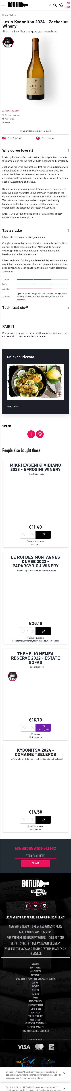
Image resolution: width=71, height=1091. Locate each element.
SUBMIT (35, 863)
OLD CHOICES (35, 971)
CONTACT (35, 982)
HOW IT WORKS (36, 967)
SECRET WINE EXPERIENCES (35, 1023)
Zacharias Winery (10, 111)
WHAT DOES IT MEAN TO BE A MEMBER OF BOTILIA (35, 979)
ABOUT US (36, 964)
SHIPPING (35, 990)
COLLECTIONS (56, 938)
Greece (8, 115)
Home (5, 15)
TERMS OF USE (35, 1009)
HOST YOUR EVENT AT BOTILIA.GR (36, 1031)
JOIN (68, 3)
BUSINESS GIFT (36, 1019)
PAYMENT (35, 986)
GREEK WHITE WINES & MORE (35, 932)
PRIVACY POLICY (35, 1001)
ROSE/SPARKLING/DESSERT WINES (26, 938)
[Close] (64, 1074)
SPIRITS (24, 943)
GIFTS (13, 943)
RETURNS (35, 994)
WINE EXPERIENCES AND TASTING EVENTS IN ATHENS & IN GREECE (35, 951)
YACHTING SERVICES (35, 1027)
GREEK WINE (35, 975)
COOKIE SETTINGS (35, 1016)
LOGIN (68, 7)
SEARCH (55, 5)
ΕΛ (50, 5)
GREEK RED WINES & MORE (47, 926)
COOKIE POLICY (36, 1012)
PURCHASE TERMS (35, 1005)
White (13, 15)
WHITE (6, 122)
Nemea (16, 115)
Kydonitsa (9, 119)
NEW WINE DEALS (19, 926)
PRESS (35, 997)
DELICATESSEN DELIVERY (46, 943)
